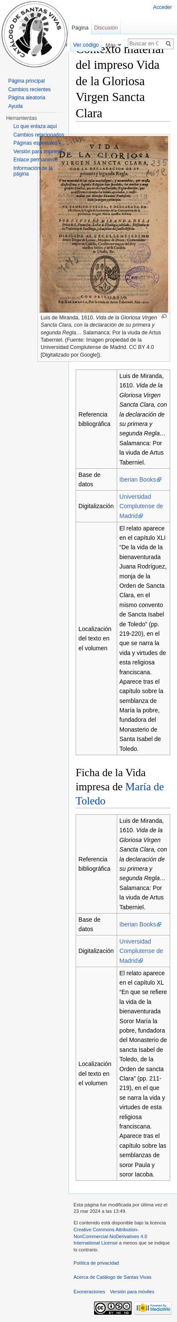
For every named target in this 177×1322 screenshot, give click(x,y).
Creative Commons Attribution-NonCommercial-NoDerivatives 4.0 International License (110, 1236)
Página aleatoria (26, 98)
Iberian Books (137, 479)
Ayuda (15, 106)
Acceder (162, 7)
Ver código (86, 45)
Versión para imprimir (37, 152)
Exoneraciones (89, 1291)
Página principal (26, 81)
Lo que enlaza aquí (35, 126)
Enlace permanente (35, 160)
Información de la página (33, 171)
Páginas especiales (35, 143)
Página (79, 27)
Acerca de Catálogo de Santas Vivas (112, 1277)
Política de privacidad (96, 1262)
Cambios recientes (29, 89)
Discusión (106, 27)
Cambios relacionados (38, 135)
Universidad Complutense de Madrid (141, 506)
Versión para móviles (132, 1291)
